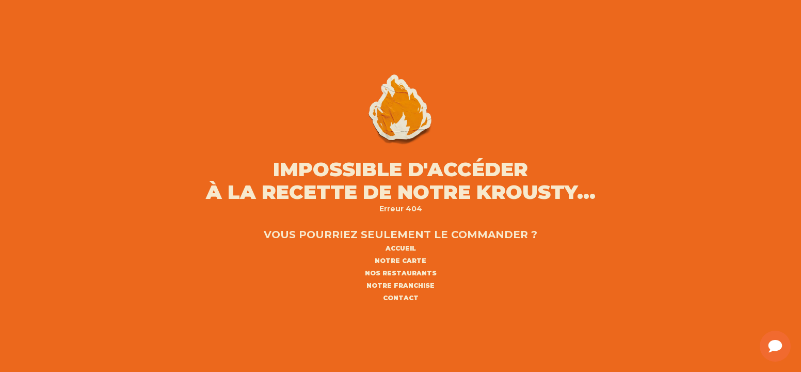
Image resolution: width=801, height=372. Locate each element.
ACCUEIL (401, 248)
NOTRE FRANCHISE (400, 285)
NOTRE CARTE (400, 261)
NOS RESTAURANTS (401, 273)
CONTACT (401, 298)
